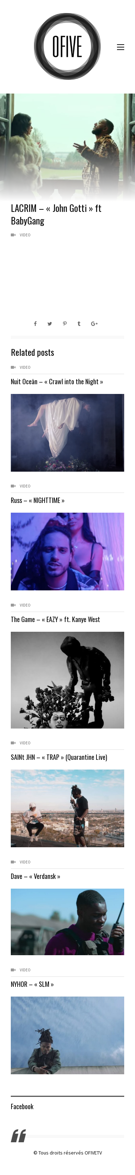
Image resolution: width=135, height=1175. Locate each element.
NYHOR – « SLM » (32, 984)
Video (25, 234)
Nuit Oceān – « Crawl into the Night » (57, 381)
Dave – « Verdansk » (35, 876)
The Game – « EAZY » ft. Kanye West (55, 619)
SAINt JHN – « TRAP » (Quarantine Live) (59, 757)
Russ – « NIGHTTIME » (38, 500)
